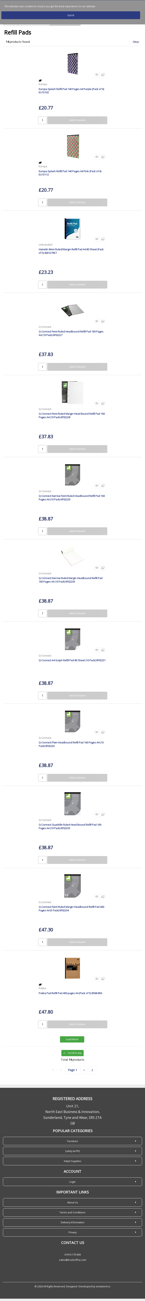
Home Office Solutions (33, 26)
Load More (72, 1041)
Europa (43, 86)
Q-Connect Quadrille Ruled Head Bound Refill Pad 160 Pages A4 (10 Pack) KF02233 (70, 828)
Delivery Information (72, 1225)
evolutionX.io (103, 1289)
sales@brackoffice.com (72, 1262)
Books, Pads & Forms (65, 26)
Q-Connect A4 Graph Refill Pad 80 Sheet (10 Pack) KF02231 (72, 662)
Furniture (72, 1143)
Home (10, 26)
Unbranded (45, 247)
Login (72, 1184)
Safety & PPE (72, 1153)
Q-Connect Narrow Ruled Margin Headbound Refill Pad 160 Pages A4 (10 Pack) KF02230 (70, 582)
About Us (72, 1205)
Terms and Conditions (72, 1214)
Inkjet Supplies (72, 1163)
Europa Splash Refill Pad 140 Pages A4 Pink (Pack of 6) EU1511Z (70, 175)
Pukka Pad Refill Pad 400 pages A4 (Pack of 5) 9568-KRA (70, 995)
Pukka (42, 990)
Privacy (73, 1235)
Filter (136, 44)
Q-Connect (45, 329)
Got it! (70, 15)
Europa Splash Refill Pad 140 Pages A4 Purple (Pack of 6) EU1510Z (71, 93)
